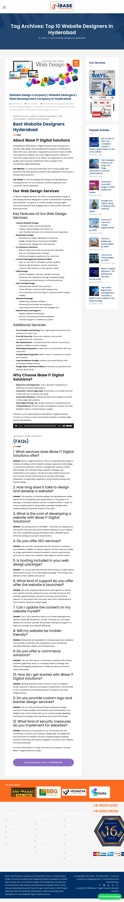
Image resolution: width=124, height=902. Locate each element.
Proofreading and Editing (47, 850)
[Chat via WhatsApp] (110, 897)
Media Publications (74, 823)
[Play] (16, 429)
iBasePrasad (17, 107)
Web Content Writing (46, 827)
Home (43, 38)
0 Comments (32, 107)
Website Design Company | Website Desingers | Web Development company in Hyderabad (41, 98)
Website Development (17, 835)
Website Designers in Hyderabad (22, 113)
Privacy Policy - (103, 879)
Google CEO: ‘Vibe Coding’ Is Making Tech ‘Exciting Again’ (102, 206)
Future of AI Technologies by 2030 (107, 258)
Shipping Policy (94, 882)
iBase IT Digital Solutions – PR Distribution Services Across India (102, 273)
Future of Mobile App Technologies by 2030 (107, 242)
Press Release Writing (46, 844)
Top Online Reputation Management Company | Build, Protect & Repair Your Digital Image (102, 294)
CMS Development (15, 841)
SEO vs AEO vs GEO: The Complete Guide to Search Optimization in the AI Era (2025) (102, 145)
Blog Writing (42, 838)
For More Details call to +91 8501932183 (43, 766)
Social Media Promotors (76, 856)
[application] (43, 429)
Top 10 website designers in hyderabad (59, 110)
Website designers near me (47, 113)
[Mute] (64, 429)
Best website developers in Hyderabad (58, 107)
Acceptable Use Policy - (85, 879)
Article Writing (43, 832)
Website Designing (15, 823)
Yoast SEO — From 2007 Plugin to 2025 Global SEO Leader (102, 187)
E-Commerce (13, 847)
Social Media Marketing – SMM (76, 848)
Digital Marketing (73, 862)
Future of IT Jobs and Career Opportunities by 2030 (101, 225)
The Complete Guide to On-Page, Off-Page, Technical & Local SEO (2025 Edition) (101, 167)
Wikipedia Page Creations (47, 856)
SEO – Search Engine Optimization (75, 839)
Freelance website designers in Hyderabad (26, 110)
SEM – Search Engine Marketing (75, 831)
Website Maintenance (17, 829)
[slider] (40, 429)
